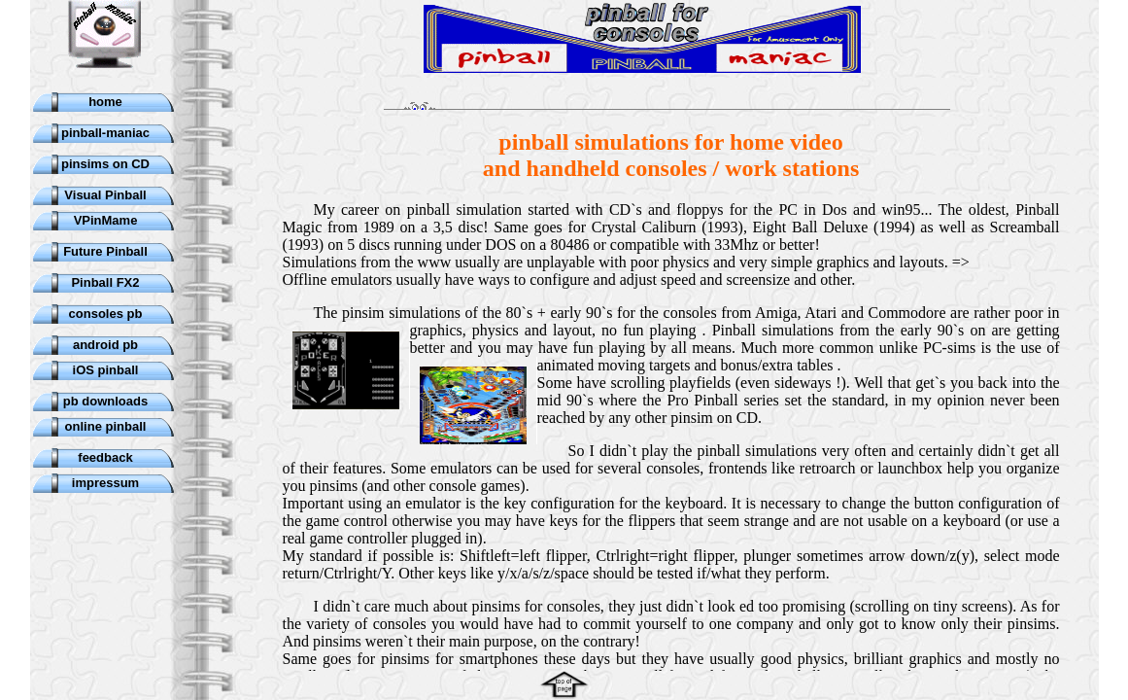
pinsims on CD (105, 164)
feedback (105, 457)
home (105, 101)
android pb (105, 344)
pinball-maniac (105, 132)
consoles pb (106, 313)
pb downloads (105, 401)
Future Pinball (105, 251)
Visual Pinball (105, 195)
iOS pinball (106, 370)
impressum (105, 482)
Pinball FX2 (105, 282)
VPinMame (106, 220)
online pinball (106, 426)
